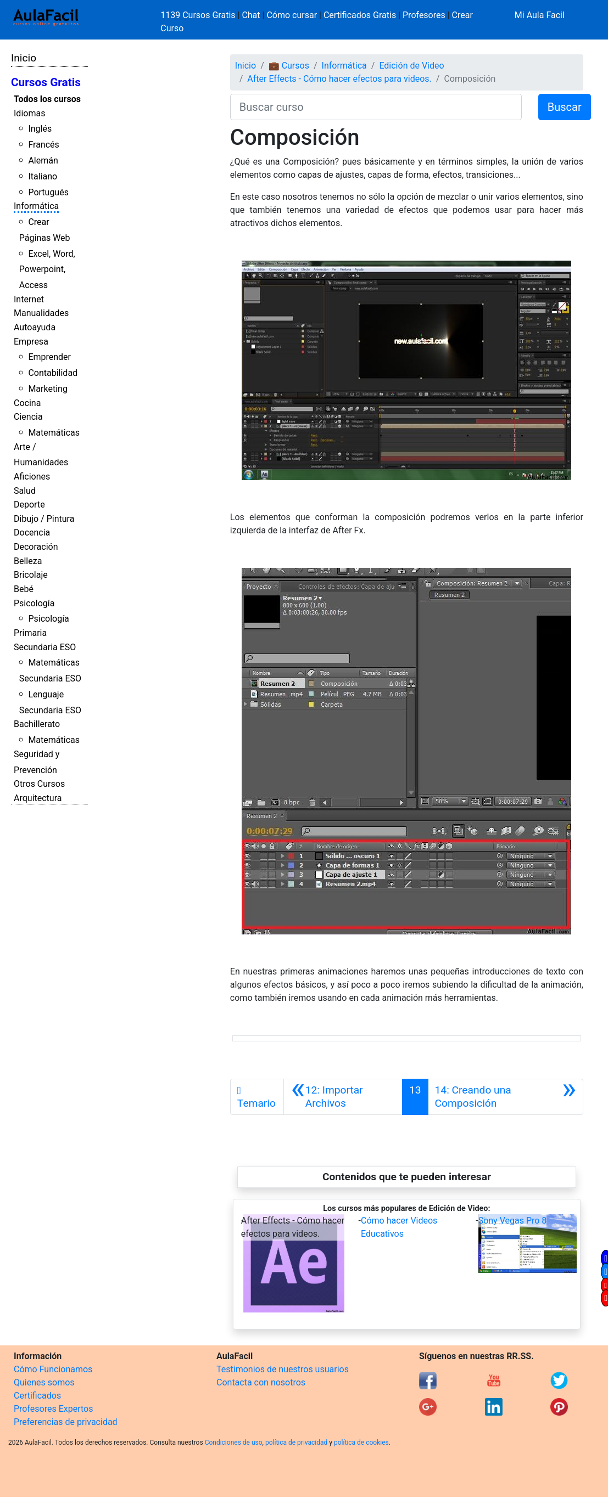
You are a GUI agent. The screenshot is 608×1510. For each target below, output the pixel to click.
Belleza (28, 561)
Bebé (24, 589)
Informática (36, 206)
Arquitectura (38, 798)
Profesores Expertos (53, 1409)
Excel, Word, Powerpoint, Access (47, 270)
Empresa (31, 341)
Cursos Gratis (46, 82)
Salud (25, 491)
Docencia (32, 532)
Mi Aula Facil (540, 15)
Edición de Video (411, 65)
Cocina (27, 403)
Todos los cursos (47, 99)
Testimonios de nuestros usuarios (282, 1369)
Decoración (36, 547)
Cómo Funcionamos (53, 1369)
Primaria (30, 633)
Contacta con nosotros (260, 1382)
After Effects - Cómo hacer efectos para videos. (339, 79)
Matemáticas (54, 432)
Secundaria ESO (45, 647)
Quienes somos (44, 1382)
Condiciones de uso (234, 1442)
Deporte (29, 504)
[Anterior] (343, 1097)
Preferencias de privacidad (66, 1422)
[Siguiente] (505, 1097)
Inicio (23, 58)
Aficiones (32, 476)
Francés (43, 144)
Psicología (34, 603)
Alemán (43, 160)
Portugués (48, 192)
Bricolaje (31, 575)
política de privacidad (296, 1442)
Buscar (565, 107)
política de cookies (361, 1442)
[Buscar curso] (376, 107)
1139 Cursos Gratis (198, 15)
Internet (29, 299)
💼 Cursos (289, 65)
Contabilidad (52, 373)
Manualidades (41, 313)
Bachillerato (37, 724)
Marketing (47, 389)
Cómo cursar (291, 15)
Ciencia (28, 417)
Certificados (37, 1395)
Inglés (40, 128)
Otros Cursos (39, 784)
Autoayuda (34, 327)
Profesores (424, 15)
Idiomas (29, 113)
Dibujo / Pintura (44, 519)
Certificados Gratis (359, 15)
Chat (251, 15)
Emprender (49, 357)
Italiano (42, 176)
